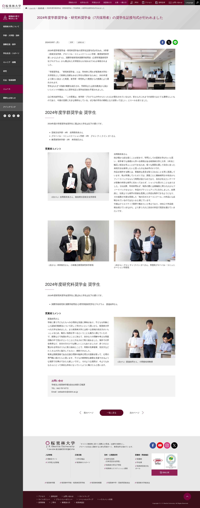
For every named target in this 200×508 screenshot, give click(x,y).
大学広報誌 (80, 459)
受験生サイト (52, 459)
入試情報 (49, 455)
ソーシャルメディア (85, 499)
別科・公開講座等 (110, 455)
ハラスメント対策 (105, 499)
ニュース (6, 89)
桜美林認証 (80, 503)
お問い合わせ (68, 496)
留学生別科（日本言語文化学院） (112, 460)
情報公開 (165, 472)
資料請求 (54, 496)
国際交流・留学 (9, 44)
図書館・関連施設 (141, 455)
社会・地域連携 (9, 80)
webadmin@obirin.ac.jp (68, 392)
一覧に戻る (111, 413)
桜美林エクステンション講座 (117, 468)
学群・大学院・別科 (11, 35)
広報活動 (78, 455)
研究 (5, 71)
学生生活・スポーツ (11, 53)
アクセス (41, 496)
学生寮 (139, 462)
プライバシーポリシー (64, 499)
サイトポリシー (44, 499)
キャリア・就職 (9, 62)
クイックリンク (9, 107)
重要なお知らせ (9, 98)
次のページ (134, 413)
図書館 (139, 459)
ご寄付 (53, 503)
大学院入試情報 (53, 462)
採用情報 (41, 503)
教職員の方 (66, 503)
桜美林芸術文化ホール (142, 467)
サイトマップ (84, 496)
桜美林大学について (11, 27)
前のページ (88, 413)
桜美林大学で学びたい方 (14, 17)
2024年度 (41, 8)
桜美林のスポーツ (83, 462)
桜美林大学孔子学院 (113, 465)
